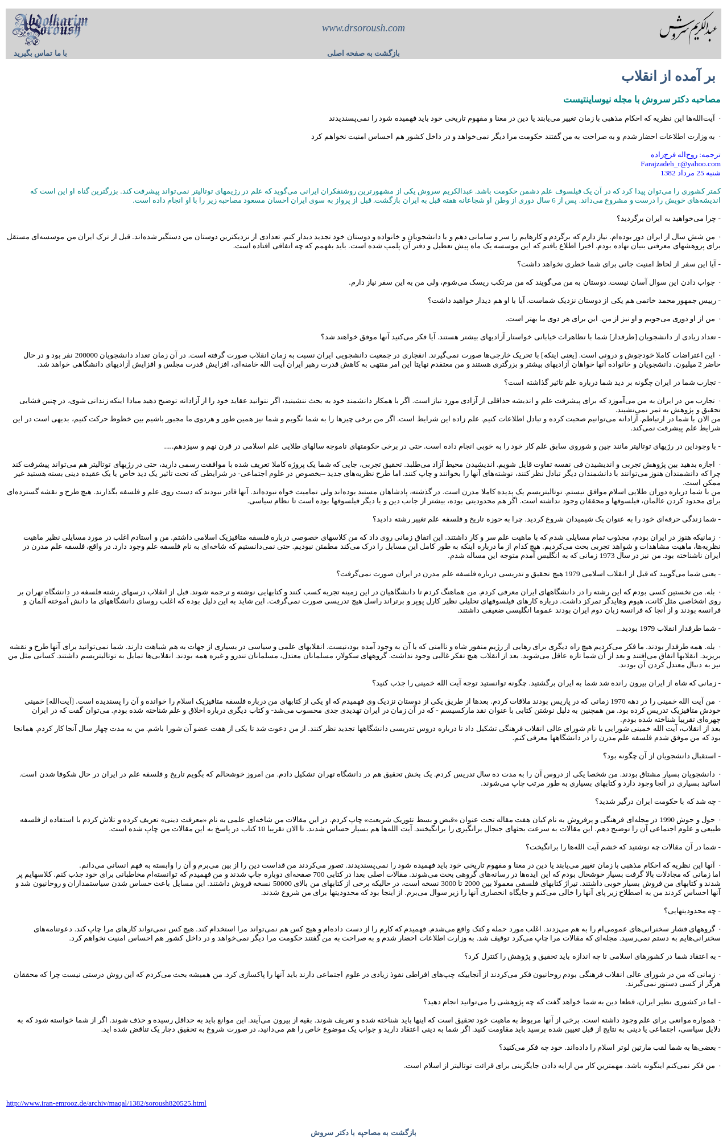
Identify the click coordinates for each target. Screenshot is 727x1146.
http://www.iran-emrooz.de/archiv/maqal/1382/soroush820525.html (106, 1103)
